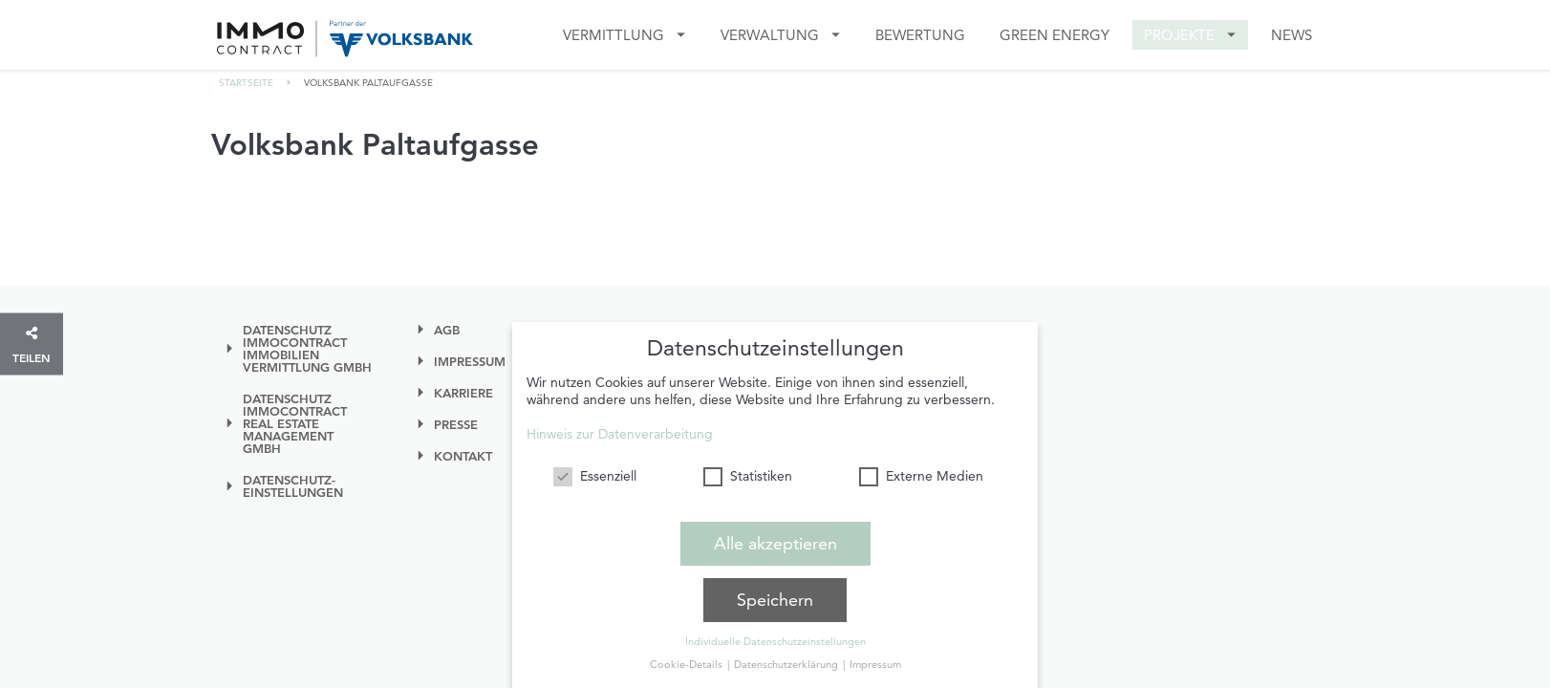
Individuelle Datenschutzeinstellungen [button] (775, 639)
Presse (456, 425)
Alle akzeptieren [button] (775, 541)
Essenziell (594, 474)
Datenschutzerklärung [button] (787, 662)
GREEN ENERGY (1054, 35)
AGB (447, 330)
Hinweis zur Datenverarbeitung (620, 432)
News (1291, 35)
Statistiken (747, 474)
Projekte (1179, 35)
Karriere (463, 393)
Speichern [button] (775, 598)
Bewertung (920, 35)
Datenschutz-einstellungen (293, 486)
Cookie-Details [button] (687, 662)
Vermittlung (613, 35)
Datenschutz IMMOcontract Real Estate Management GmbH (295, 424)
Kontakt (463, 456)
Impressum (470, 361)
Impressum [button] (875, 662)
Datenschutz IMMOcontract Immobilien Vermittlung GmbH (307, 349)
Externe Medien (921, 474)
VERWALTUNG (770, 35)
